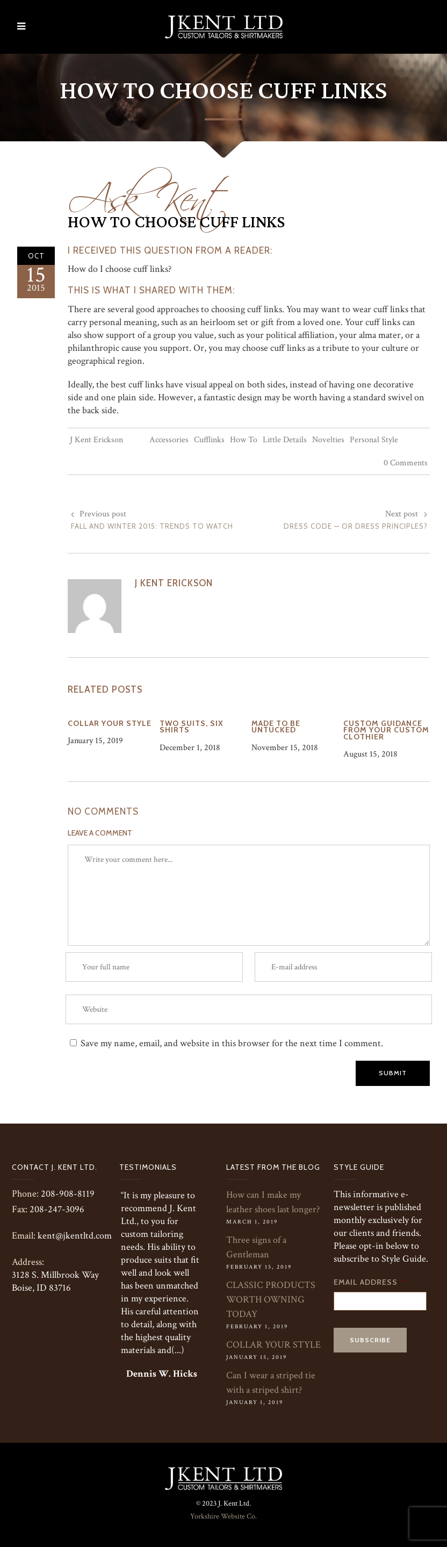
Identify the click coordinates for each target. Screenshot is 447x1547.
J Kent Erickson (96, 439)
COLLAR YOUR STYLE (273, 1345)
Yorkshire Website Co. (223, 1516)
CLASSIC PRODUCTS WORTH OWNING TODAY (270, 1299)
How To (243, 439)
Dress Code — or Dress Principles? (356, 526)
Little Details (285, 439)
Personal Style (374, 439)
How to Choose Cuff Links (176, 222)
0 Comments (406, 463)
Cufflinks (209, 439)
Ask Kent (148, 192)
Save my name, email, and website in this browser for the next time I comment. (232, 1043)
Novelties (328, 439)
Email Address (370, 1282)
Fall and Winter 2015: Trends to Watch (152, 526)
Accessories (169, 439)
